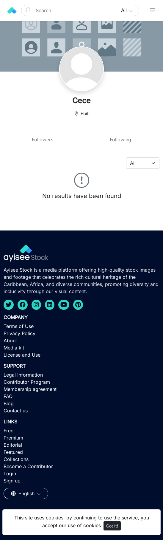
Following (120, 140)
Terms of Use (19, 326)
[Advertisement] (81, 496)
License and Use (22, 355)
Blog (9, 403)
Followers (42, 140)
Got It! (112, 525)
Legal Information (23, 375)
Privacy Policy (19, 333)
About (10, 341)
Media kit (14, 348)
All (124, 10)
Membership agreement (30, 389)
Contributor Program (27, 382)
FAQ (8, 396)
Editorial (13, 445)
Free (8, 431)
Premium (13, 438)
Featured (13, 452)
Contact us (16, 411)
